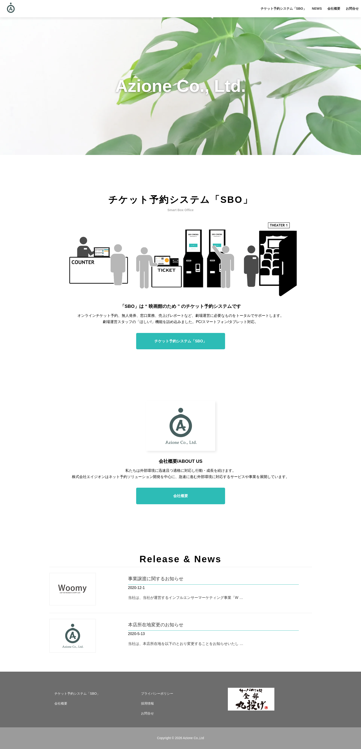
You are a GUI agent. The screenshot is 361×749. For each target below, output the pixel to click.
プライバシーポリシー (157, 693)
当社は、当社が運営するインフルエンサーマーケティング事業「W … (185, 598)
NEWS (317, 8)
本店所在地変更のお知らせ (155, 624)
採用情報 (147, 703)
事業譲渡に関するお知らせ (155, 578)
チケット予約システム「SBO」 (283, 8)
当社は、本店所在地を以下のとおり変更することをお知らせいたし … (185, 644)
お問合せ (352, 8)
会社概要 (333, 8)
